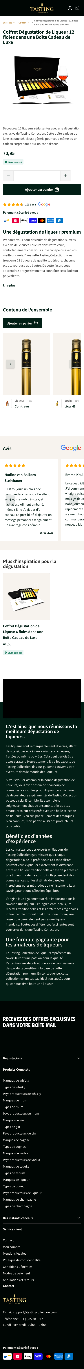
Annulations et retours (18, 1280)
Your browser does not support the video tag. (42, 698)
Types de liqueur (14, 1186)
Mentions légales (14, 1253)
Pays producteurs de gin (19, 1133)
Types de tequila (14, 1173)
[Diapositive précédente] (10, 364)
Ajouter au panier (22, 323)
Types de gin (11, 1126)
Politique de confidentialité (22, 1260)
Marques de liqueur (16, 1179)
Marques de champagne (19, 1199)
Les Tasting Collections (9, 22)
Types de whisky (14, 1087)
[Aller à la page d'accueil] (42, 8)
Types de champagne (17, 1206)
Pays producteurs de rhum (21, 1113)
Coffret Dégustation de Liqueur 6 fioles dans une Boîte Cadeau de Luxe (23, 631)
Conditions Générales (17, 1266)
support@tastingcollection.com (35, 1312)
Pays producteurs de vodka (21, 1159)
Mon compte (11, 1246)
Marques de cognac (16, 1140)
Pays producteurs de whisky (22, 1093)
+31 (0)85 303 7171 (32, 1318)
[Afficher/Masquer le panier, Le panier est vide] (77, 8)
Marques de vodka (15, 1153)
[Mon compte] (70, 8)
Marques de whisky (16, 1080)
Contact (8, 1240)
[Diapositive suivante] (73, 364)
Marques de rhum (15, 1100)
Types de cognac (14, 1146)
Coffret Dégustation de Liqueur (24, 22)
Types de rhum (13, 1107)
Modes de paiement (16, 1273)
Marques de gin (13, 1120)
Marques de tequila (16, 1166)
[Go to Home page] (14, 1299)
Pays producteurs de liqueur (22, 1193)
